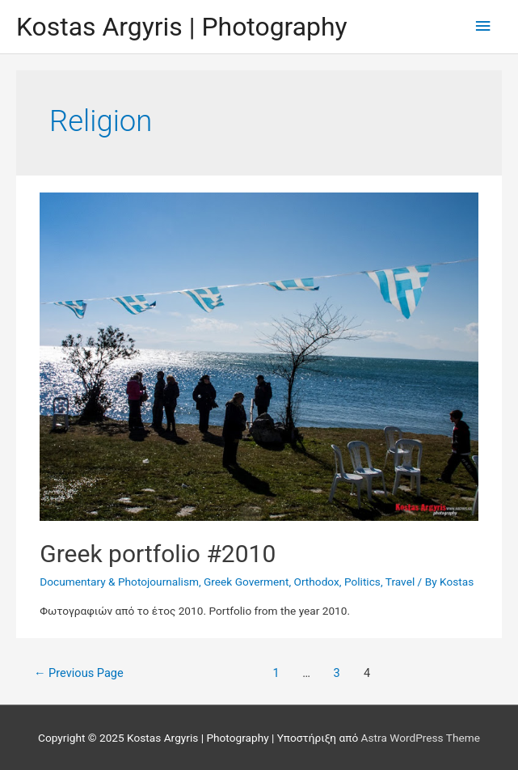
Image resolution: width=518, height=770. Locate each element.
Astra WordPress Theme (420, 737)
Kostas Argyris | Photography (181, 26)
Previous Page (79, 673)
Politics (362, 581)
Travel (400, 581)
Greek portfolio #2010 (158, 553)
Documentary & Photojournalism (119, 581)
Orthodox (316, 581)
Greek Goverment (246, 581)
